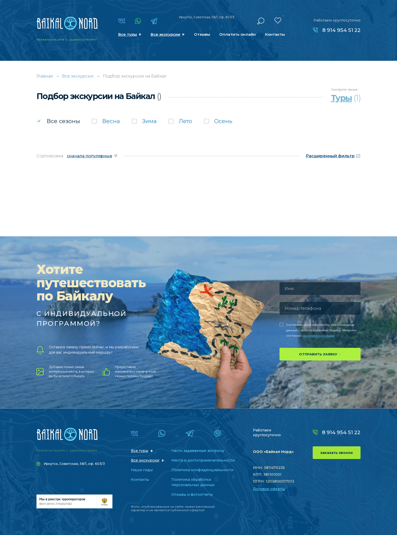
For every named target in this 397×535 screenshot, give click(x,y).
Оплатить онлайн (237, 34)
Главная (44, 76)
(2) (333, 156)
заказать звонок (336, 452)
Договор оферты (269, 489)
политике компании (318, 335)
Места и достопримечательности (203, 460)
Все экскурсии (165, 34)
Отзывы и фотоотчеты (192, 494)
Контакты (275, 34)
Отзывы (202, 34)
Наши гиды (142, 470)
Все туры (127, 34)
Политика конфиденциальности (202, 470)
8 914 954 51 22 (341, 30)
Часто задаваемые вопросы (197, 450)
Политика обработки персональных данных (193, 482)
